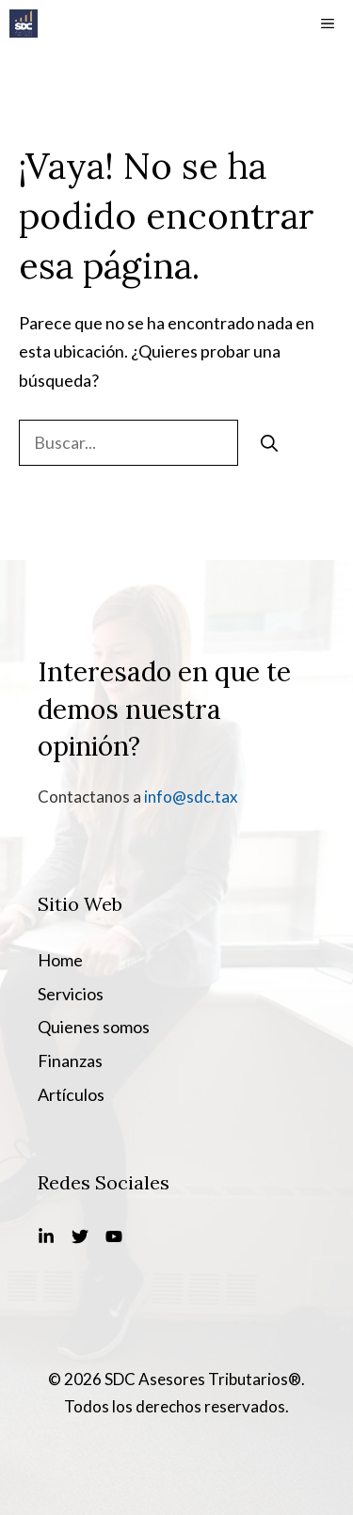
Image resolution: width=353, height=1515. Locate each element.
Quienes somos (94, 1026)
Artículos (71, 1094)
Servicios (71, 993)
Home (60, 959)
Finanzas (70, 1060)
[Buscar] (269, 443)
